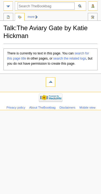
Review (8, 17)
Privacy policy (15, 107)
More (31, 16)
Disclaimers (67, 107)
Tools (92, 17)
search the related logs (69, 58)
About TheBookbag (42, 107)
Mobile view (87, 107)
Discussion (19, 17)
